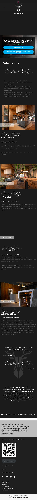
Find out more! (7, 125)
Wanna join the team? (7, 466)
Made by (18, 497)
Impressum (5, 469)
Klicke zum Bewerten (9, 461)
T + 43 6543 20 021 (6, 490)
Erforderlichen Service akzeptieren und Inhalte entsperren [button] (18, 51)
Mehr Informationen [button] (18, 44)
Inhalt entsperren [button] (18, 47)
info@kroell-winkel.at (7, 488)
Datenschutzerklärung (7, 472)
